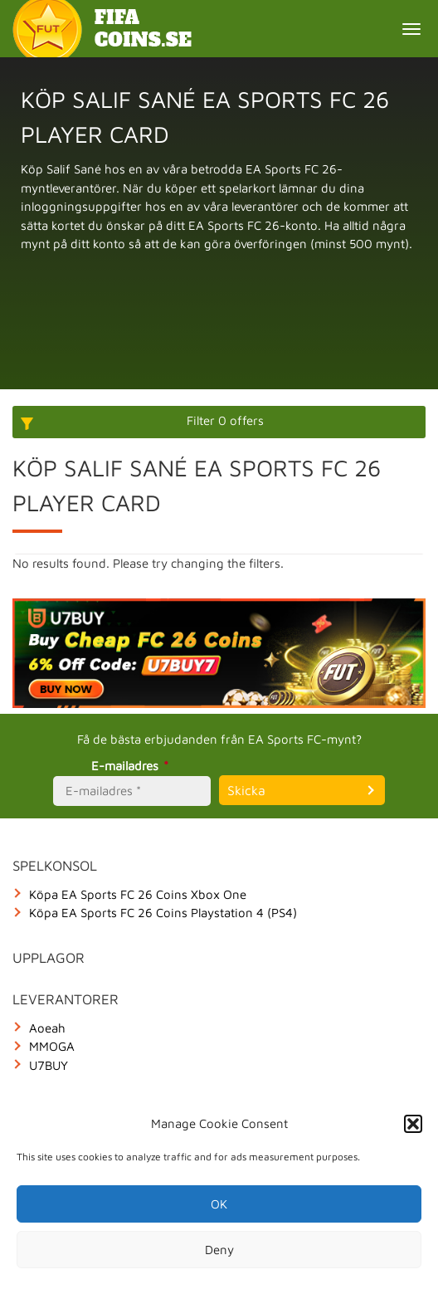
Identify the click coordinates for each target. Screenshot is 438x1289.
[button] (413, 1124)
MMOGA (52, 1046)
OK (219, 1204)
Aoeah (47, 1028)
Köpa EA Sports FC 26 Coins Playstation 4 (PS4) (163, 913)
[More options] (219, 422)
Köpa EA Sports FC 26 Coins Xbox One (137, 894)
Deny (219, 1250)
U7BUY (48, 1065)
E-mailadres (132, 766)
